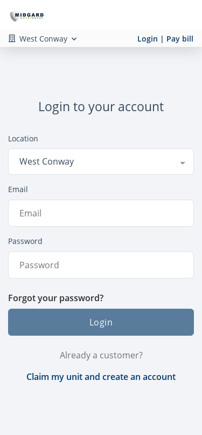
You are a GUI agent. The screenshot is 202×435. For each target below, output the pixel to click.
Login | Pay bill (165, 38)
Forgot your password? (55, 298)
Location (23, 138)
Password (25, 241)
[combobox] (101, 161)
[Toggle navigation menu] (183, 15)
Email (18, 189)
